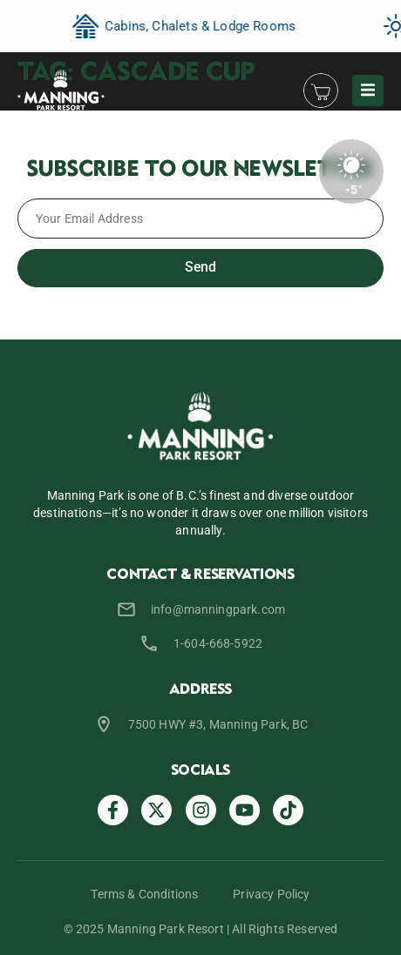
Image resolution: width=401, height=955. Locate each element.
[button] (368, 90)
